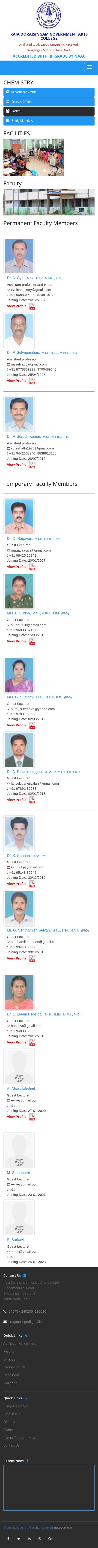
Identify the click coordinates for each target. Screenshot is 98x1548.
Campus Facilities (15, 1406)
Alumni (8, 1430)
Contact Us (11, 1445)
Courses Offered (19, 102)
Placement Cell (14, 1367)
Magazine (10, 1383)
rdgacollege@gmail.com (28, 1322)
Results (8, 1351)
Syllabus (9, 1359)
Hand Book (11, 1375)
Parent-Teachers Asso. (19, 1437)
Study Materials (19, 121)
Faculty (13, 111)
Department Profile (21, 92)
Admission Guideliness (19, 1343)
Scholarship (11, 1414)
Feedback (10, 1422)
